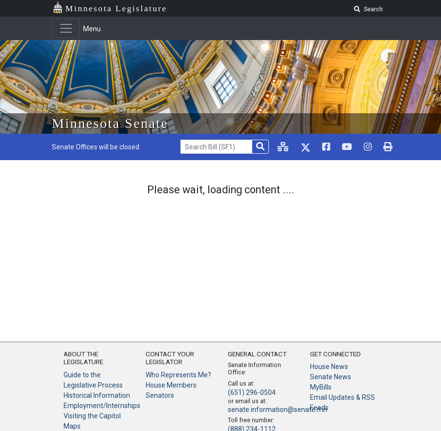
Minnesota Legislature (116, 8)
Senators (160, 395)
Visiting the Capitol (92, 416)
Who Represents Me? (178, 375)
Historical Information (97, 395)
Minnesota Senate (110, 123)
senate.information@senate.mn (277, 409)
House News (329, 366)
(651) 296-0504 (252, 392)
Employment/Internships (102, 406)
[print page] (388, 147)
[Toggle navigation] (66, 28)
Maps (72, 426)
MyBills (320, 387)
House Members (171, 385)
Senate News (330, 377)
